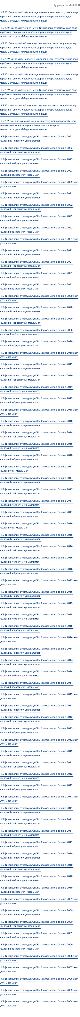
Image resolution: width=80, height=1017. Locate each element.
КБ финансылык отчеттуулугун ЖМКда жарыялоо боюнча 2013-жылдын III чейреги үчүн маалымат (36, 719)
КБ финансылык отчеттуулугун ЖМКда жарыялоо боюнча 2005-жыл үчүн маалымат (39, 992)
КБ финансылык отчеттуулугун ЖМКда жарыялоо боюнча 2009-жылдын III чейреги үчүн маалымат (36, 923)
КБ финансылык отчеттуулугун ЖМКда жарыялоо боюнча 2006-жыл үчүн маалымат (39, 980)
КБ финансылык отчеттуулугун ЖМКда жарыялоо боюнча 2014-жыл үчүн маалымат (39, 639)
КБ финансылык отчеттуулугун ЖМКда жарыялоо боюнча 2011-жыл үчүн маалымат (39, 798)
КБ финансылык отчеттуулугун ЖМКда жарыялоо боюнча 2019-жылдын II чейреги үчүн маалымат (36, 389)
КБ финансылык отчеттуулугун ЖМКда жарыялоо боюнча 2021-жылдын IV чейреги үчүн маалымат (36, 252)
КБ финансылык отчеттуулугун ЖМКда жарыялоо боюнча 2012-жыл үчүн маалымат (39, 741)
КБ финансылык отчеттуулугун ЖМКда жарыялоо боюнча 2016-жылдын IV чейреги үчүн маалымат (36, 536)
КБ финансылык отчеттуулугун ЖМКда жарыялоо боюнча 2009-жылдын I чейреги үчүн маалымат (36, 946)
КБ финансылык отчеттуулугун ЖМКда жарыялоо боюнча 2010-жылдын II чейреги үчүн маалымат (36, 878)
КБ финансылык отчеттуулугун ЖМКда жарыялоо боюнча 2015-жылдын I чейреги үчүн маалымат (36, 628)
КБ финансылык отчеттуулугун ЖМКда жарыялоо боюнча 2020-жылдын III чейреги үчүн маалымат (36, 320)
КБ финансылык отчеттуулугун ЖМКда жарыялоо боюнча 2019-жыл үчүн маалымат (39, 354)
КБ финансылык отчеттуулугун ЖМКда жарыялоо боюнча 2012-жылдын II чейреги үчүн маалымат (36, 775)
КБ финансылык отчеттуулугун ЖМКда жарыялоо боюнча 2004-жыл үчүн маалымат (39, 1003)
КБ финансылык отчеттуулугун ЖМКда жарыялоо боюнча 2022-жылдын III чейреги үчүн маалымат (36, 206)
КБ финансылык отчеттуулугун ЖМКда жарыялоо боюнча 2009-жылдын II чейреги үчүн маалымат (36, 935)
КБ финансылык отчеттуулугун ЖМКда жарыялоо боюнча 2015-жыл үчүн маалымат (39, 582)
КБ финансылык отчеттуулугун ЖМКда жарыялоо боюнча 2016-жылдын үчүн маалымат (36, 525)
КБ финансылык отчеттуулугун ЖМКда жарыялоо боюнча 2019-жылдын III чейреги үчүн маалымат (36, 377)
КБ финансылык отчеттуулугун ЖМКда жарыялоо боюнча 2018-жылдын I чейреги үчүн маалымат (36, 457)
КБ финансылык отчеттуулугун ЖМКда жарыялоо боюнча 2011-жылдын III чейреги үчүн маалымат (36, 821)
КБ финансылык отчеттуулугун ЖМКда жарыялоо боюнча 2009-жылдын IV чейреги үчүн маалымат (36, 912)
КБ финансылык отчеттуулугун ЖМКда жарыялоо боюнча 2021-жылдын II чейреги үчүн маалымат (36, 275)
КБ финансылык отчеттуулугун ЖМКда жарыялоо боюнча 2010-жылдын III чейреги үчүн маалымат (36, 867)
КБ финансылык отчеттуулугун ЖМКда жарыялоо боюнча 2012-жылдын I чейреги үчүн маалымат (36, 787)
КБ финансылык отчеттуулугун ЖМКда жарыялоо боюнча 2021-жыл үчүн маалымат (39, 241)
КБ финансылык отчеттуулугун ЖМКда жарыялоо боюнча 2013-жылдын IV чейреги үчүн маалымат (36, 707)
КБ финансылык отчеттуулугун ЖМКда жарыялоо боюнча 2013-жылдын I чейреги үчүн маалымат (36, 730)
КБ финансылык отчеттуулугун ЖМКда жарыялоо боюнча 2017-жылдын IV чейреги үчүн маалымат (36, 480)
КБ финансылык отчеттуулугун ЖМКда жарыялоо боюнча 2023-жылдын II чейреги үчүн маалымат (36, 161)
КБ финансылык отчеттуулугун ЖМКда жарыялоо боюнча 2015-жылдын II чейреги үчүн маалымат (36, 616)
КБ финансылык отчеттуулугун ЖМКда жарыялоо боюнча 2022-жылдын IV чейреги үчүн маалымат (36, 195)
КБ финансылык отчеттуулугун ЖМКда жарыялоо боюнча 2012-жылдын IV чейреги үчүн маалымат (36, 753)
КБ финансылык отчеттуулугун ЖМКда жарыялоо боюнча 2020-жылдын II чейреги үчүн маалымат (36, 332)
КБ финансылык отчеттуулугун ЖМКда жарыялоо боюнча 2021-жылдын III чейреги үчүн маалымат (36, 263)
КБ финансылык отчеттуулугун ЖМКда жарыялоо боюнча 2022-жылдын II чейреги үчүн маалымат (36, 218)
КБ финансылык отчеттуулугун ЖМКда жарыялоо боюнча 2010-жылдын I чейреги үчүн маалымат (36, 889)
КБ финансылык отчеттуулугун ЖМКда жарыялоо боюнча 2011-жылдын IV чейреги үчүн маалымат (36, 810)
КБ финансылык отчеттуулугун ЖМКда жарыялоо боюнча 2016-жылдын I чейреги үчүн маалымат (36, 571)
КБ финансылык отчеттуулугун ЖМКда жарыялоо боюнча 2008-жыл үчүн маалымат (39, 958)
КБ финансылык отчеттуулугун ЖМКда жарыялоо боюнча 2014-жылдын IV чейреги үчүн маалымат (36, 650)
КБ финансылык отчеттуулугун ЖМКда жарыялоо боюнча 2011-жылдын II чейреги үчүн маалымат (36, 832)
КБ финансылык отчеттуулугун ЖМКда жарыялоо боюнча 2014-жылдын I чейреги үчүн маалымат (36, 684)
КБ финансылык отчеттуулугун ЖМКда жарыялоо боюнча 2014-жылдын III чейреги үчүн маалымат (36, 662)
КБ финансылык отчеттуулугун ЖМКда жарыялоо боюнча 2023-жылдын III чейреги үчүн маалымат (36, 150)
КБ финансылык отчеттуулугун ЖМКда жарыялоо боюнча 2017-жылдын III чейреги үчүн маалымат (36, 491)
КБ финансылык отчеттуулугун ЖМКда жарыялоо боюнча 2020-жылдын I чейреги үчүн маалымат (36, 343)
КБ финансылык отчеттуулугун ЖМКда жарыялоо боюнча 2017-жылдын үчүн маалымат (36, 468)
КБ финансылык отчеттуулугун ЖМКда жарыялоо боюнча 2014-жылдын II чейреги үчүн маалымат (36, 673)
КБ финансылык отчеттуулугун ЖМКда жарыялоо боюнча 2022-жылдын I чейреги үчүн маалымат (36, 229)
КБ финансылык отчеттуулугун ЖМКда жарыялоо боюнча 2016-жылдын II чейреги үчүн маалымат (36, 559)
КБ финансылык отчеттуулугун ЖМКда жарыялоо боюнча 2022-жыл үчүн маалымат (39, 184)
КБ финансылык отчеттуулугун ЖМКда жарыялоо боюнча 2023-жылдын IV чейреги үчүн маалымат (36, 138)
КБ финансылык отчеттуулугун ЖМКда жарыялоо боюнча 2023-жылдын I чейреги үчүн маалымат (36, 172)
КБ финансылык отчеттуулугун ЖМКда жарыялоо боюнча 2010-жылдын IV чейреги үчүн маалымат (36, 855)
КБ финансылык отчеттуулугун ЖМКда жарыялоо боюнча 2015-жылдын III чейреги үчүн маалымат (36, 605)
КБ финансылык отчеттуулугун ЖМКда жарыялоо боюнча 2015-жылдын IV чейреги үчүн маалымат (36, 593)
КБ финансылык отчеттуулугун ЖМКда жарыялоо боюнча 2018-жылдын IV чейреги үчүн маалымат (36, 423)
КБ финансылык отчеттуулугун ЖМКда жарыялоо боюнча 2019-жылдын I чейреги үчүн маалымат (36, 400)
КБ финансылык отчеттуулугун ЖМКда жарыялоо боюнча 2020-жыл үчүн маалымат (39, 297)
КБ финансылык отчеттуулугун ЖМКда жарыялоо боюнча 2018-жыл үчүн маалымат (39, 411)
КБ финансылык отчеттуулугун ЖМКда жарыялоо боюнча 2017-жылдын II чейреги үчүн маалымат (36, 502)
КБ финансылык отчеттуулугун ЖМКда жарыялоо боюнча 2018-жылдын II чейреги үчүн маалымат (36, 445)
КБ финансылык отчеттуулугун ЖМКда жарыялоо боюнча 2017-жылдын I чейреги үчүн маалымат (36, 514)
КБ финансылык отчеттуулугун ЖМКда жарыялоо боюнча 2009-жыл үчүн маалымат (39, 901)
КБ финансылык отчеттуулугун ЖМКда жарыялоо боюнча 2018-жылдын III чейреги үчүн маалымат (36, 434)
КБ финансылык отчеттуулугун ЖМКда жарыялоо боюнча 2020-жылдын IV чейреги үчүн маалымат (36, 309)
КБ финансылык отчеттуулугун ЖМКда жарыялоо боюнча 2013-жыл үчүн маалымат (39, 696)
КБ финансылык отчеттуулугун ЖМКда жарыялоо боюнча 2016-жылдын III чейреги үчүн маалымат (36, 548)
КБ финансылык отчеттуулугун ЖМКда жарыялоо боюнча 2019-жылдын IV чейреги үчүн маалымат (36, 366)
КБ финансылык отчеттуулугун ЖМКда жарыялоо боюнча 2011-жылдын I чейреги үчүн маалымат (36, 844)
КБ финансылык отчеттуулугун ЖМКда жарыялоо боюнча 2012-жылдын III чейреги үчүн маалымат (36, 764)
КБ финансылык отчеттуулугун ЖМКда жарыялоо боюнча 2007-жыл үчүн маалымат (39, 969)
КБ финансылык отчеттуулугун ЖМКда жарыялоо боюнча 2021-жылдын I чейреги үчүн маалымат (36, 286)
